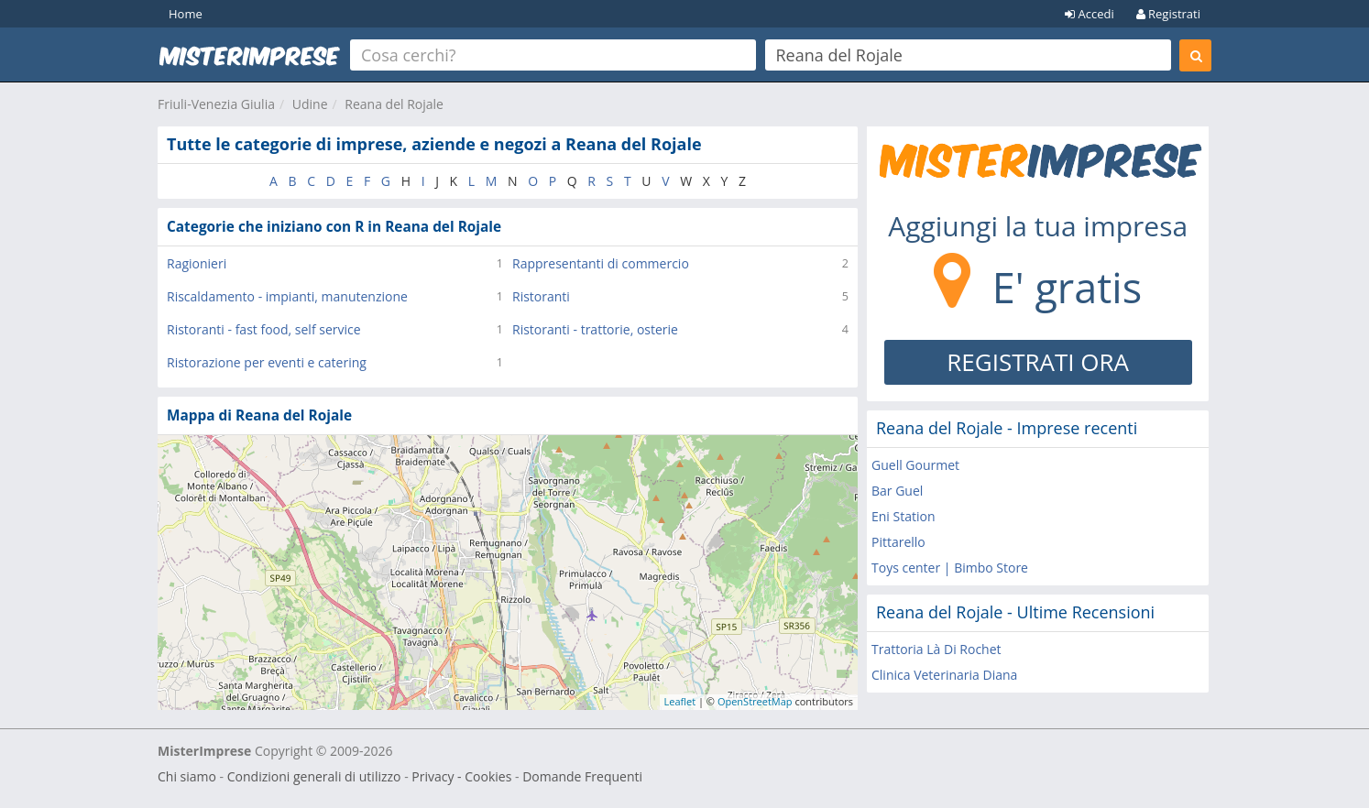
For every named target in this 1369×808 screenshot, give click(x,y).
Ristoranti (541, 296)
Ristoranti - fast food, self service (264, 329)
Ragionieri (196, 263)
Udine (310, 104)
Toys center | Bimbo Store (949, 567)
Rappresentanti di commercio (600, 263)
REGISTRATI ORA (1038, 361)
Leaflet (680, 701)
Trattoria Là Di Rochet (936, 649)
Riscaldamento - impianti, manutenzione (287, 296)
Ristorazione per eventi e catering (267, 362)
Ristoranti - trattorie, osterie (595, 329)
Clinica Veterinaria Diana (944, 674)
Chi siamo (187, 776)
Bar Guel (897, 490)
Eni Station (903, 516)
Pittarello (898, 542)
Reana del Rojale (394, 104)
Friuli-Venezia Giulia (216, 104)
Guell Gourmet (915, 465)
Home (186, 13)
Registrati (1168, 13)
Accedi (1089, 13)
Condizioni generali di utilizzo (314, 776)
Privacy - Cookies (461, 776)
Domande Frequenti (582, 776)
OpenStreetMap (755, 701)
